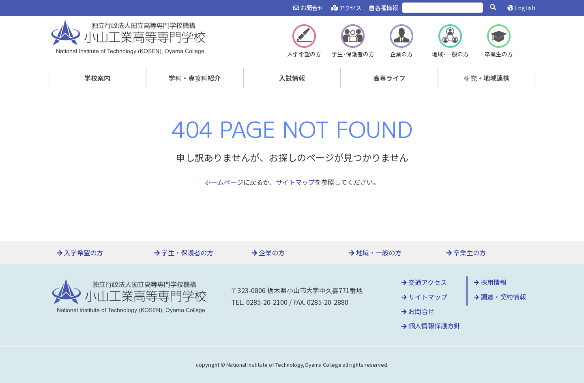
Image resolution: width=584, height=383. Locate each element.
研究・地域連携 (486, 78)
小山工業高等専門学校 (130, 36)
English (521, 7)
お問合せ (308, 7)
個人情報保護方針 (431, 325)
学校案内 (97, 78)
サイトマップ (295, 182)
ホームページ (223, 182)
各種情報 (383, 7)
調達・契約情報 (500, 297)
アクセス (346, 7)
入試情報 (292, 78)
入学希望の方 (80, 252)
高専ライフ (389, 78)
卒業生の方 (466, 252)
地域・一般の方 (375, 252)
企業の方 (268, 252)
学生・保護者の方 (183, 252)
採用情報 (490, 282)
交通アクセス (424, 282)
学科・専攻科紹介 (195, 78)
